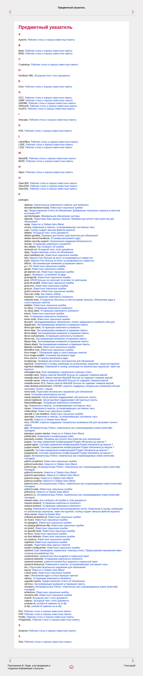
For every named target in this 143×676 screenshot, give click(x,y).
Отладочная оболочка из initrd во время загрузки (66, 299)
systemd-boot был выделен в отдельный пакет (64, 556)
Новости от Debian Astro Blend (47, 224)
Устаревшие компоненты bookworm (52, 244)
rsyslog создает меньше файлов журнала (52, 230)
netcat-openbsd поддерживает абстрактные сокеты (69, 397)
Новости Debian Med (49, 514)
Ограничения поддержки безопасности (71, 241)
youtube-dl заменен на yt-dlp (51, 603)
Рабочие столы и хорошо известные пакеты (51, 39)
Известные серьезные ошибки (66, 207)
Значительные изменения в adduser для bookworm (61, 205)
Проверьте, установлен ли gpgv (49, 274)
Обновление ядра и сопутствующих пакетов (63, 352)
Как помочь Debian (51, 294)
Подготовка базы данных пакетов (52, 219)
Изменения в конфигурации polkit (55, 436)
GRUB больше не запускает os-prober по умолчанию (58, 280)
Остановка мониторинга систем (48, 394)
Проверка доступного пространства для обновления (70, 235)
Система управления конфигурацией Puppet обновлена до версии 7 (69, 442)
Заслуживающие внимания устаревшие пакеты (58, 263)
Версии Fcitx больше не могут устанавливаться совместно (61, 258)
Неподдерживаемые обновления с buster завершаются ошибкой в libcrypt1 (74, 322)
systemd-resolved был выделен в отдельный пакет (71, 561)
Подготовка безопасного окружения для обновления (64, 391)
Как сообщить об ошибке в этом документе (63, 500)
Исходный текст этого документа (52, 75)
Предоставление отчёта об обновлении (50, 210)
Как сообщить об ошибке (50, 246)
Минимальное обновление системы (60, 216)
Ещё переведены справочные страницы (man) (67, 372)
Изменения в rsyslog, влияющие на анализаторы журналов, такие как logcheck (77, 364)
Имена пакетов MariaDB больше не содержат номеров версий (73, 375)
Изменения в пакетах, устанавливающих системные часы (63, 227)
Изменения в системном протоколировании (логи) (60, 509)
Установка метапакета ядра (65, 238)
